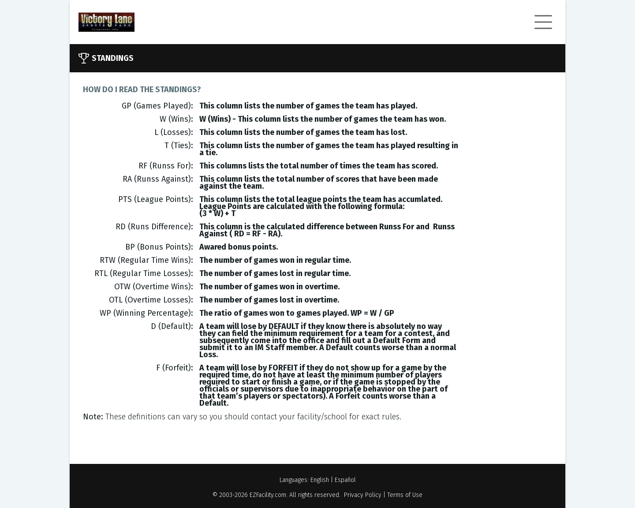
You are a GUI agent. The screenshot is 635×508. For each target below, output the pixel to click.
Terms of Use (404, 495)
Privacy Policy (362, 495)
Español (345, 480)
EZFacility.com (268, 495)
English (319, 480)
